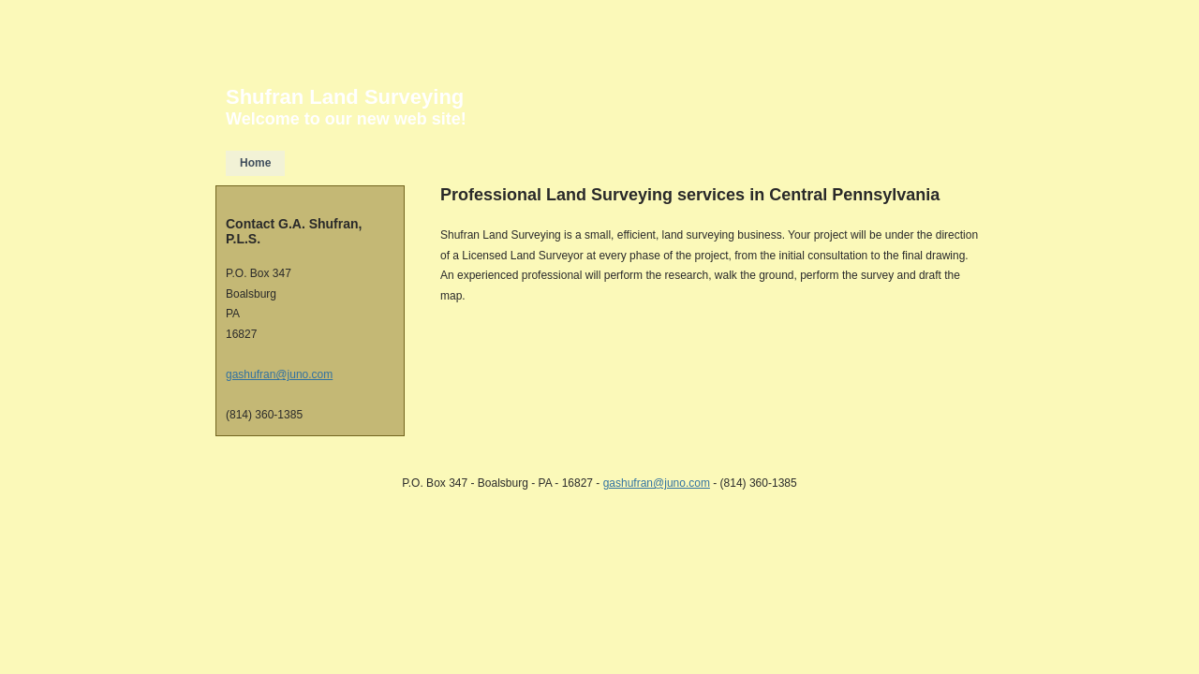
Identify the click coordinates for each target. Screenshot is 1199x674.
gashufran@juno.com (279, 374)
